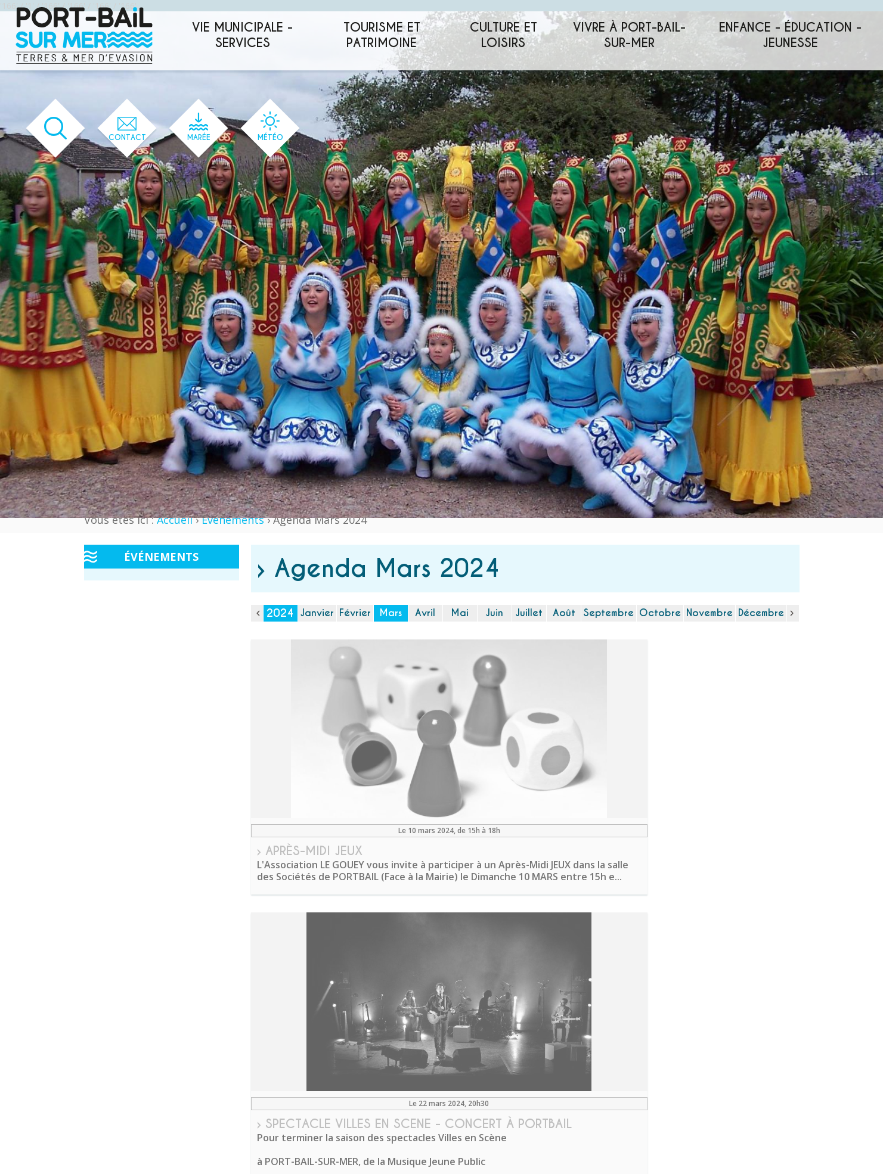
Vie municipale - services (242, 35)
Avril (425, 613)
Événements (233, 520)
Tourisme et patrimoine (381, 35)
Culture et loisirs (503, 35)
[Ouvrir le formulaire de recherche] (45, 128)
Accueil (175, 520)
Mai (460, 613)
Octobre (660, 613)
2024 (280, 613)
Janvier (317, 613)
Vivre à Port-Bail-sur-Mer (629, 35)
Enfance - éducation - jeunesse (790, 35)
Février (355, 613)
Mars (390, 613)
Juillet (529, 613)
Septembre (609, 613)
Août (564, 613)
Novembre (709, 613)
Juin (494, 613)
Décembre (761, 613)
